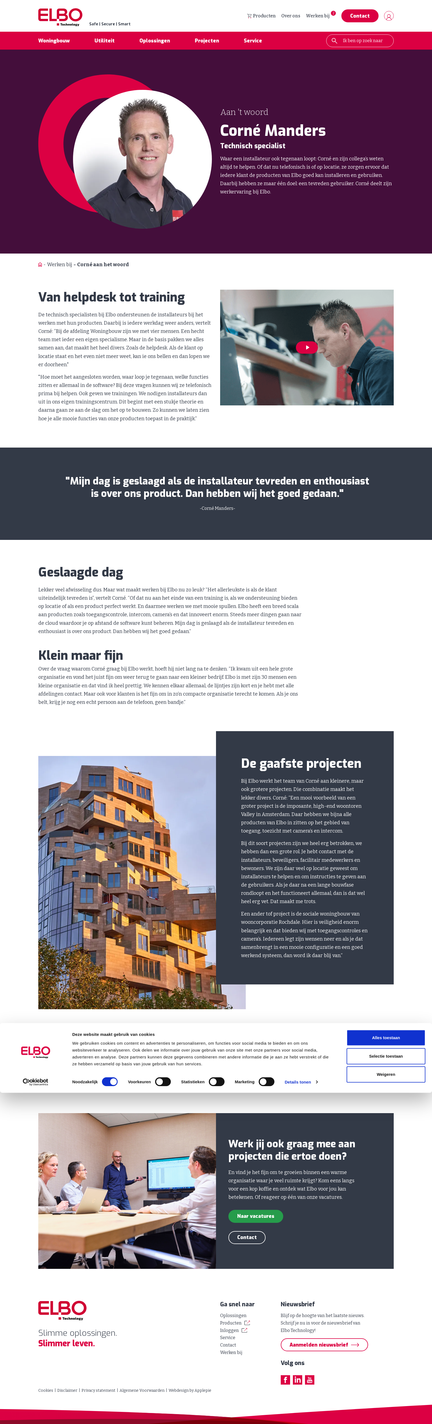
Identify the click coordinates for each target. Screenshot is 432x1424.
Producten (261, 16)
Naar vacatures (255, 1218)
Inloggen (229, 1330)
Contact (360, 17)
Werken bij (318, 16)
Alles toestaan (386, 1369)
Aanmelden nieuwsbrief (319, 1345)
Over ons (290, 16)
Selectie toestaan (386, 1387)
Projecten (207, 42)
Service (253, 42)
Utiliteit (104, 42)
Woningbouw (54, 42)
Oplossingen (154, 42)
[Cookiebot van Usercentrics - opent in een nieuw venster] (36, 1413)
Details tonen (298, 1413)
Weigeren (386, 1405)
